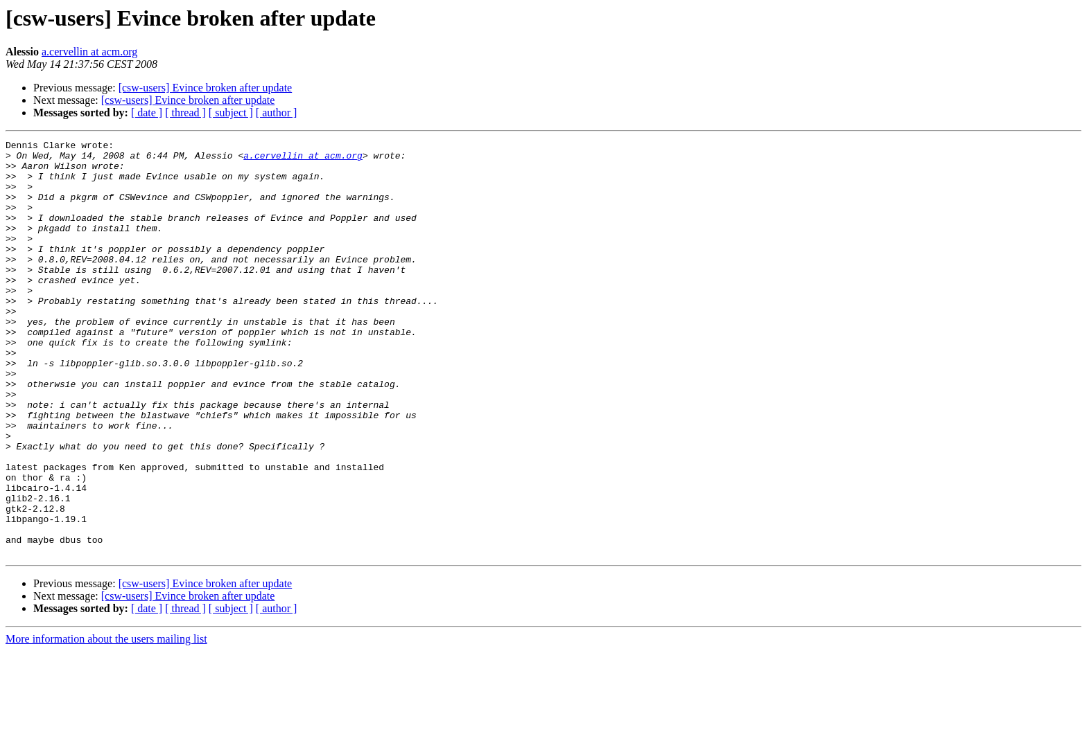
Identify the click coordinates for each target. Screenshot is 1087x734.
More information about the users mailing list (106, 722)
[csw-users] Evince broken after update (206, 87)
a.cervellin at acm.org (89, 51)
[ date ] (146, 112)
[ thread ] (185, 112)
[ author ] (276, 112)
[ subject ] (231, 112)
